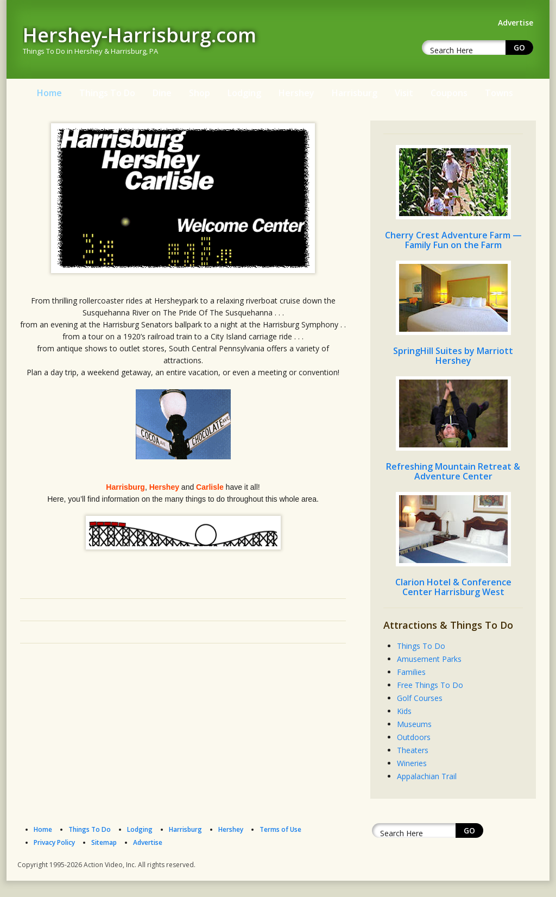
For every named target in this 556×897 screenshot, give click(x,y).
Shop (199, 93)
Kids (404, 711)
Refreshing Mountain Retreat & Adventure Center (453, 471)
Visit (404, 93)
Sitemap (104, 842)
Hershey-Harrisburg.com (139, 35)
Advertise (147, 842)
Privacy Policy (54, 842)
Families (411, 672)
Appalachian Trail (427, 776)
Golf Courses (420, 698)
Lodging (244, 93)
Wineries (412, 763)
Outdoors (414, 737)
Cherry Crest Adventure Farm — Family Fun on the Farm (453, 240)
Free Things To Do (430, 685)
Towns (499, 93)
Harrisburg (354, 93)
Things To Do (107, 93)
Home (49, 93)
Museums (414, 724)
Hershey (296, 93)
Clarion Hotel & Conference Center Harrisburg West (453, 587)
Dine (162, 93)
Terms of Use (280, 829)
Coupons (449, 93)
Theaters (412, 750)
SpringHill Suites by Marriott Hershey (453, 356)
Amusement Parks (429, 659)
